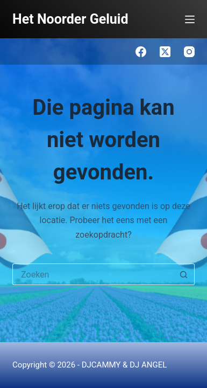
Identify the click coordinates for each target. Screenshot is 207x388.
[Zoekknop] (184, 274)
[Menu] (190, 19)
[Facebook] (140, 51)
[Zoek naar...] (92, 274)
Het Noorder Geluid (70, 19)
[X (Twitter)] (165, 51)
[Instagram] (189, 51)
